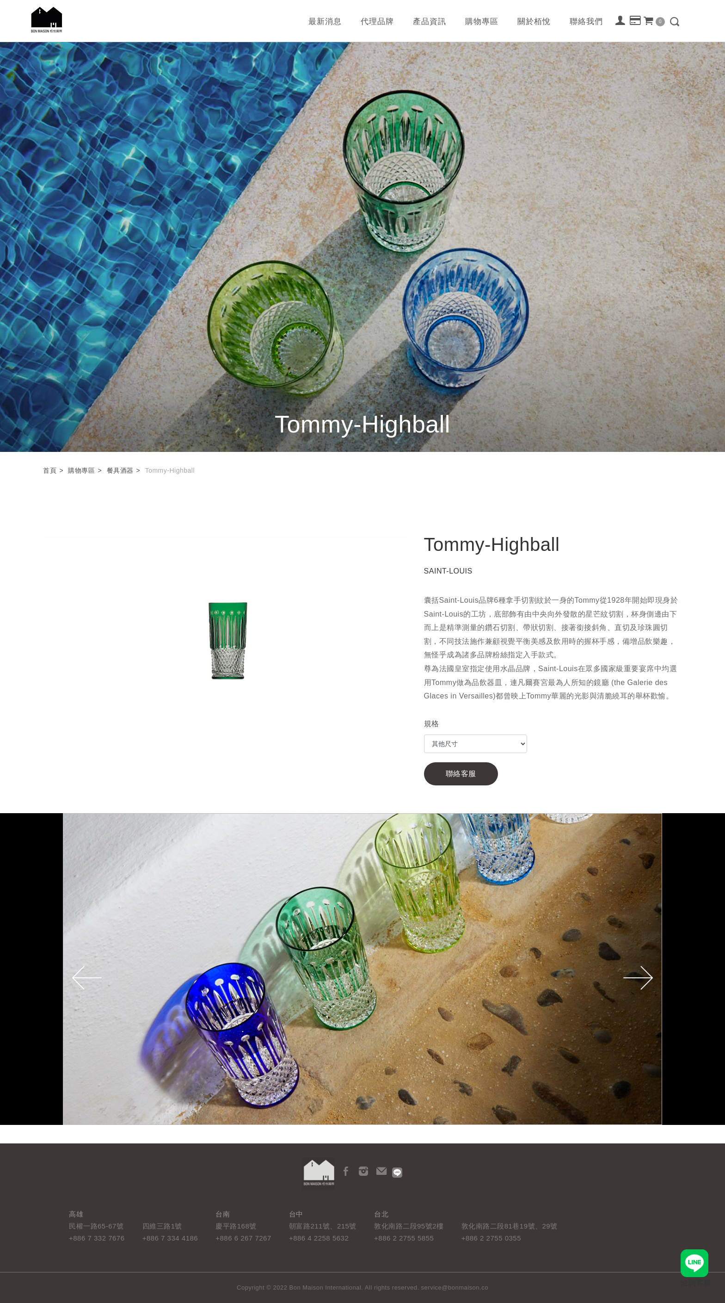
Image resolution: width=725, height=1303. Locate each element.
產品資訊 (429, 21)
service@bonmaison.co (454, 1287)
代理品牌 (377, 21)
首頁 (49, 470)
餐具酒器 (120, 470)
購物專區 (481, 21)
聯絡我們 (586, 21)
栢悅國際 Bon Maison (47, 20)
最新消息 (325, 21)
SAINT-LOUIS (448, 571)
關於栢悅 (534, 21)
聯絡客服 (461, 774)
